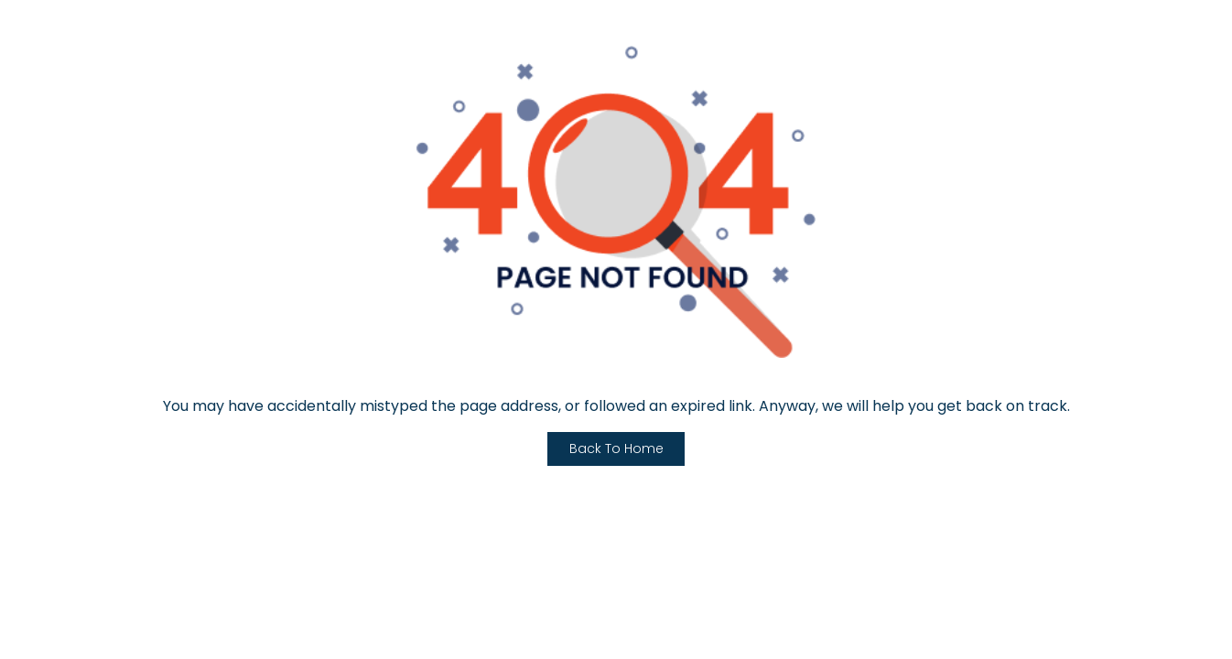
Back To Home (616, 448)
